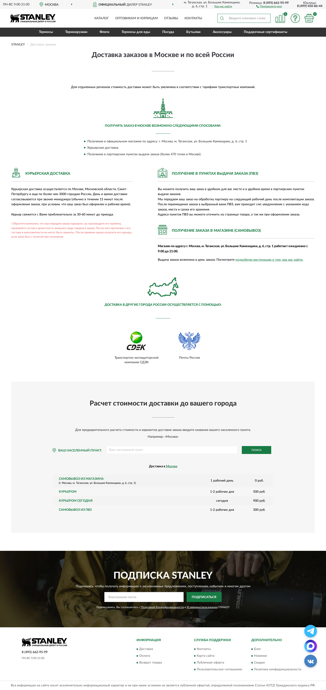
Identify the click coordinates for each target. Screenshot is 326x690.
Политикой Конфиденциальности (162, 607)
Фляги (104, 32)
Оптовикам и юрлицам (136, 18)
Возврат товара (150, 662)
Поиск (256, 450)
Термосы (46, 32)
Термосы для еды (136, 32)
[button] (269, 6)
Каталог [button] (101, 18)
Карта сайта (205, 655)
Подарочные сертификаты (265, 32)
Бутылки (193, 32)
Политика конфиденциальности (277, 669)
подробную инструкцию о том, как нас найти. (269, 259)
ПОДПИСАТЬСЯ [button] (204, 597)
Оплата (144, 655)
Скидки (259, 662)
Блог (257, 649)
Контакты (193, 18)
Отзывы (171, 18)
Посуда (168, 32)
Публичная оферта (210, 662)
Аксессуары (222, 32)
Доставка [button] (146, 649)
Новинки (260, 655)
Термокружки (76, 32)
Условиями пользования (202, 607)
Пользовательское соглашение (219, 669)
